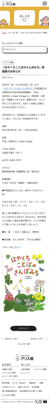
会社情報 (35, 387)
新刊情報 (26, 369)
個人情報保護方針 (9, 391)
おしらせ (25, 365)
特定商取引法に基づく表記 (31, 391)
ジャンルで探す (9, 373)
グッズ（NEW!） (19, 383)
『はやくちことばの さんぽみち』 (18, 88)
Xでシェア (23, 328)
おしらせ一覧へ (24, 344)
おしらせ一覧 (13, 33)
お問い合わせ (23, 387)
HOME (4, 33)
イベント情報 (8, 62)
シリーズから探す (10, 376)
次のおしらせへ (37, 339)
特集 (41, 383)
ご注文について (8, 387)
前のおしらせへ (11, 339)
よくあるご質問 (8, 395)
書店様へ (33, 383)
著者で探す (8, 369)
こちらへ (16, 247)
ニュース (25, 373)
